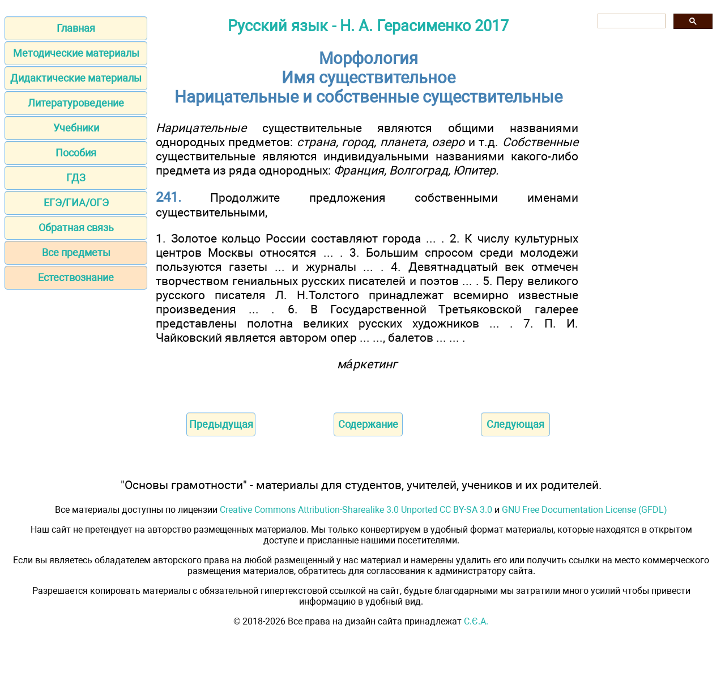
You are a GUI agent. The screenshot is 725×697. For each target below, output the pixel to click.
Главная (76, 28)
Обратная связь (76, 227)
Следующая (515, 424)
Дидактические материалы (76, 78)
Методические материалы (76, 53)
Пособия (76, 153)
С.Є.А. (476, 621)
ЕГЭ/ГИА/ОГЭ (76, 203)
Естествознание (76, 277)
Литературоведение (76, 103)
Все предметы (76, 252)
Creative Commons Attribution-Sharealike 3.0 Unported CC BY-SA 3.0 (356, 509)
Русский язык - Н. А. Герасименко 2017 (368, 26)
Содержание (368, 424)
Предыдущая (221, 424)
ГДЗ (76, 178)
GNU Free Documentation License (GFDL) (584, 509)
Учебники (76, 128)
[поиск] (630, 21)
